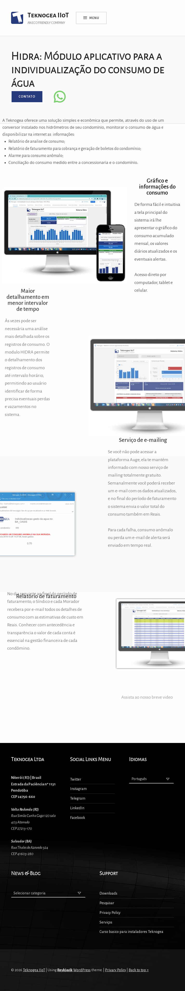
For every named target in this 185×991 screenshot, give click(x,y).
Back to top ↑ (139, 970)
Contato (27, 96)
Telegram (77, 798)
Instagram (78, 789)
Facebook (77, 818)
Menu (94, 18)
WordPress (82, 970)
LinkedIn (77, 808)
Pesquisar (106, 903)
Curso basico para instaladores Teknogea (131, 932)
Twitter (75, 779)
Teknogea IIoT (48, 15)
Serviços (105, 922)
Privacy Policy (109, 913)
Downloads (108, 893)
